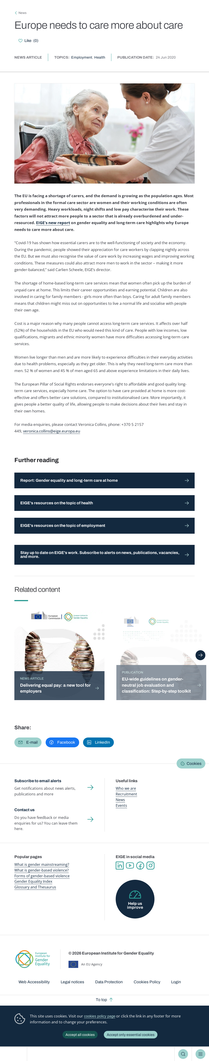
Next (200, 655)
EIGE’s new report (53, 222)
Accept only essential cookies (130, 1035)
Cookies (194, 763)
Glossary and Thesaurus (35, 887)
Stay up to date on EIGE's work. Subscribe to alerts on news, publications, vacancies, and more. (99, 555)
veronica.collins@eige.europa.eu (51, 431)
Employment (81, 57)
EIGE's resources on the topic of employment (62, 525)
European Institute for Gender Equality (15, 1054)
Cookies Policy (147, 982)
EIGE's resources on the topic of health (56, 503)
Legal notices (72, 982)
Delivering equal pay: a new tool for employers (55, 688)
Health (99, 57)
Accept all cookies (80, 1035)
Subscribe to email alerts (37, 781)
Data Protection (109, 982)
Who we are (126, 788)
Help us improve (135, 905)
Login (176, 982)
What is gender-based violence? (41, 870)
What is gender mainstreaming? (41, 864)
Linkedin (120, 866)
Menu (200, 1054)
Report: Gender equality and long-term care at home (69, 480)
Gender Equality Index (33, 881)
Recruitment (126, 794)
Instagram (150, 866)
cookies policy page (99, 1016)
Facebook (140, 866)
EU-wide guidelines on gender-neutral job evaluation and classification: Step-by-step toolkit (156, 685)
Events (121, 805)
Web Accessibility (34, 982)
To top (101, 1000)
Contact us (24, 810)
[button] (28, 743)
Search (183, 1054)
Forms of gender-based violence (42, 875)
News (22, 13)
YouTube (130, 866)
